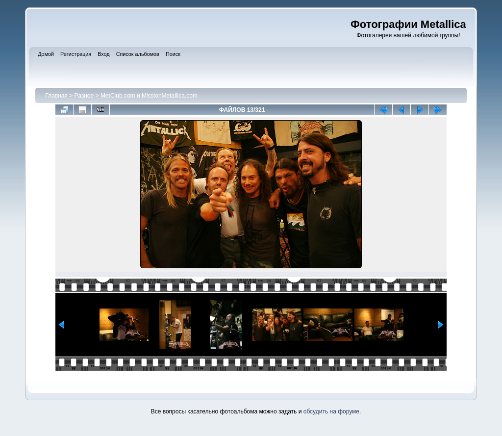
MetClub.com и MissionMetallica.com (149, 95)
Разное (84, 95)
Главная (56, 95)
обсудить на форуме (331, 411)
